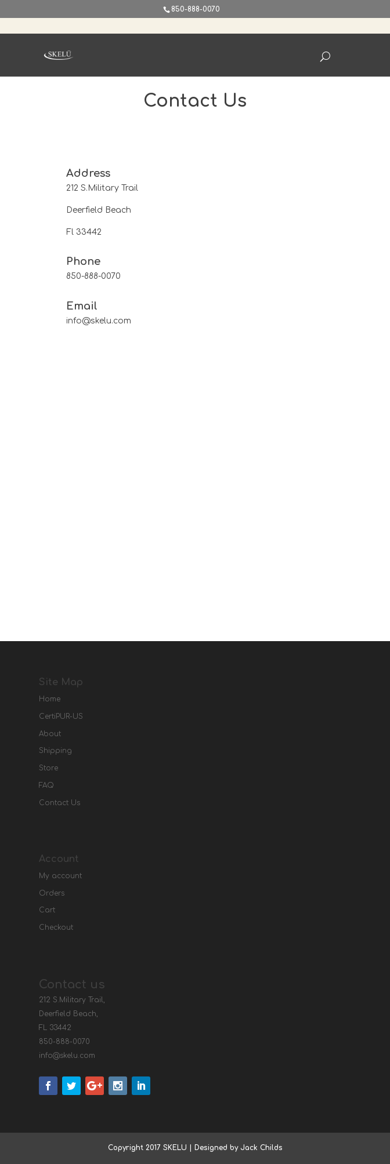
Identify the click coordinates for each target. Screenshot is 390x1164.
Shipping (55, 751)
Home (49, 699)
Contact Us (59, 803)
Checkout (56, 927)
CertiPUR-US (61, 716)
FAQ (46, 785)
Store (48, 768)
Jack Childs (261, 1148)
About (50, 734)
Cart (47, 910)
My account (60, 876)
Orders (51, 893)
